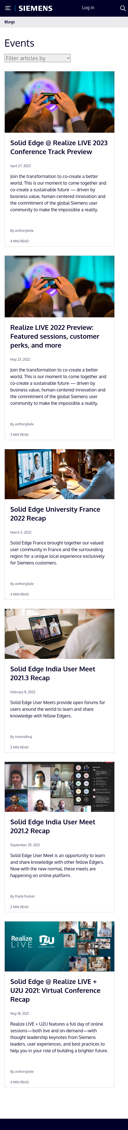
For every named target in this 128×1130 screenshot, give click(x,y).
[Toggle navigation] (118, 22)
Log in (88, 7)
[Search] (123, 8)
